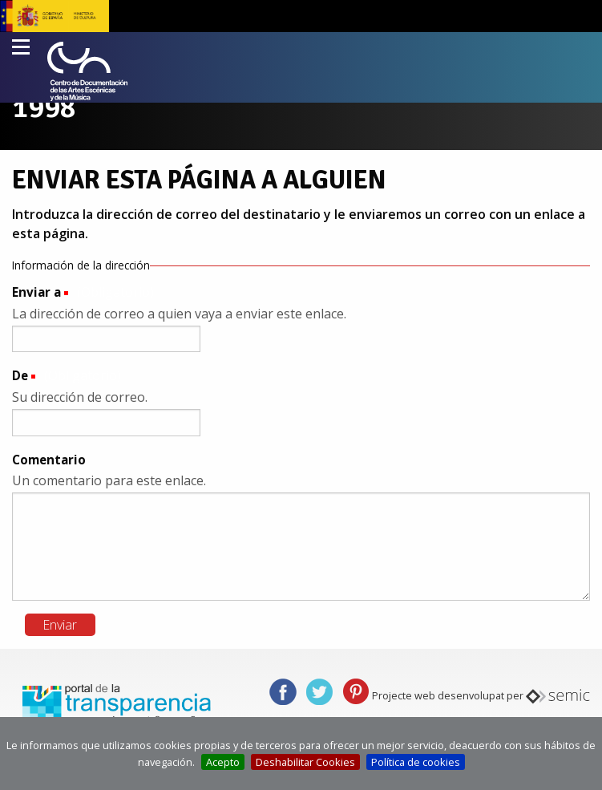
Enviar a (36, 292)
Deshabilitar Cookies (305, 762)
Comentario (49, 460)
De (20, 375)
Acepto (223, 762)
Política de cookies (415, 762)
